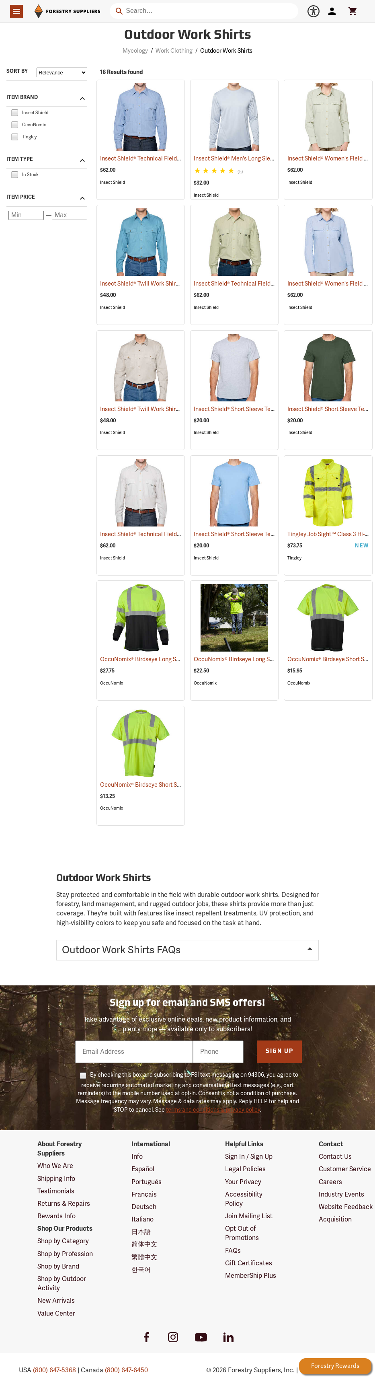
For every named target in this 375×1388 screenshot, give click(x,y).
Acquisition (335, 1219)
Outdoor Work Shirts (226, 50)
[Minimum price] (26, 215)
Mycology (135, 50)
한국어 (141, 1270)
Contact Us (335, 1157)
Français (144, 1195)
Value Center (56, 1314)
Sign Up (279, 1052)
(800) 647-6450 (126, 1370)
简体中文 (144, 1244)
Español (142, 1169)
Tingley (294, 558)
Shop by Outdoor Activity (61, 1283)
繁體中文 (144, 1257)
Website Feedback (346, 1207)
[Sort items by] (62, 72)
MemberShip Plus (250, 1276)
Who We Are (55, 1166)
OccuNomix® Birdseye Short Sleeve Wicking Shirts (175, 784)
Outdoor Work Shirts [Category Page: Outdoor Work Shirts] (187, 35)
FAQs (233, 1251)
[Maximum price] (69, 215)
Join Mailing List (249, 1216)
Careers (330, 1182)
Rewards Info (56, 1216)
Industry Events (341, 1195)
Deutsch (143, 1207)
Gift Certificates (248, 1263)
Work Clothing (174, 50)
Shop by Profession (65, 1254)
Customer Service (345, 1169)
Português (146, 1182)
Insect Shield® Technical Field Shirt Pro (160, 158)
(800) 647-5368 (54, 1370)
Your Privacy (243, 1182)
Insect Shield (112, 182)
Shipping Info (56, 1179)
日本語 (141, 1232)
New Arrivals (56, 1301)
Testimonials (55, 1191)
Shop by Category (63, 1241)
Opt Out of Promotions (242, 1233)
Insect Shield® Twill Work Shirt (149, 283)
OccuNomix (111, 683)
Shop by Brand (58, 1267)
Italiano (142, 1219)
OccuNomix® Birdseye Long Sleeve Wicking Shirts (175, 659)
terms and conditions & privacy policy (213, 1109)
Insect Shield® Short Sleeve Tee (244, 409)
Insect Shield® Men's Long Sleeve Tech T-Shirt (262, 158)
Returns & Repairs (63, 1204)
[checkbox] (14, 112)
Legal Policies (245, 1169)
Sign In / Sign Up (249, 1157)
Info (137, 1157)
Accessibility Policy (243, 1199)
